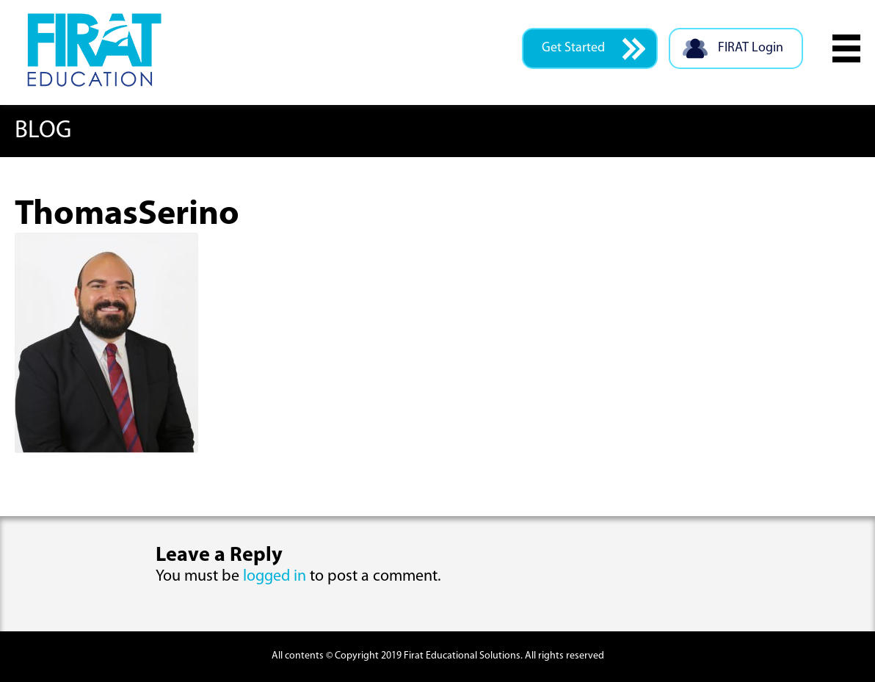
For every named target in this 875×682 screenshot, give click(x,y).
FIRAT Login (732, 48)
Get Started (593, 48)
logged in (274, 576)
